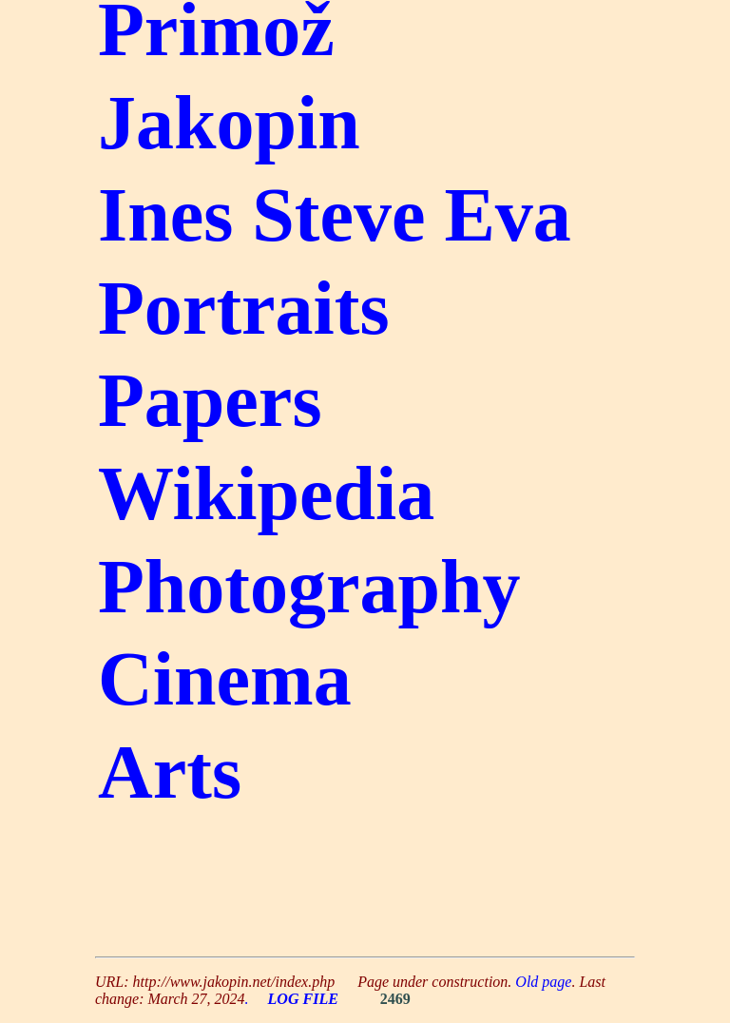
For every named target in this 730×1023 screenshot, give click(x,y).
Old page (543, 982)
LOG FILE (303, 999)
